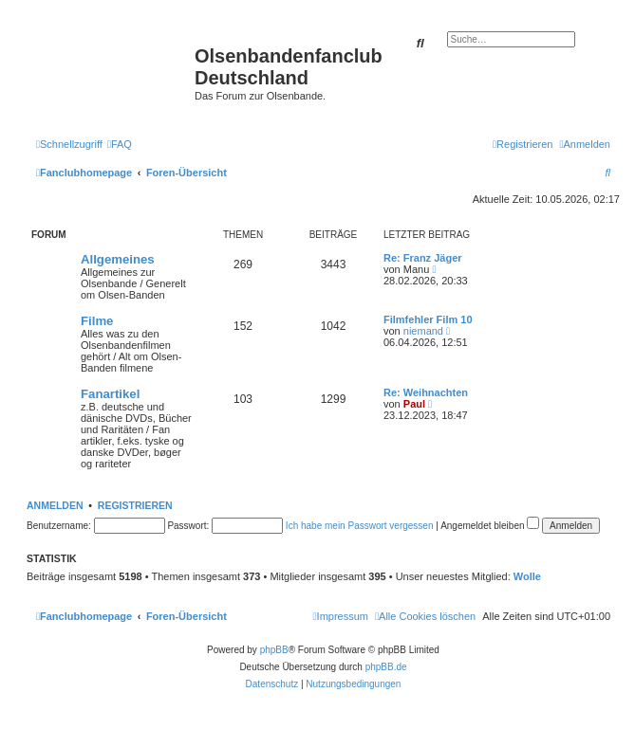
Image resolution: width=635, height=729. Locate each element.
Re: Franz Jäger (422, 258)
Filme (97, 321)
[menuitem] (119, 144)
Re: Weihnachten (425, 392)
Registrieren (135, 505)
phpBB (274, 650)
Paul (414, 404)
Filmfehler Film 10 (428, 319)
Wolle (527, 576)
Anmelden (55, 505)
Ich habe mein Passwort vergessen (360, 525)
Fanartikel (110, 394)
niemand (423, 331)
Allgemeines (118, 259)
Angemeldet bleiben (489, 525)
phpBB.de (386, 667)
